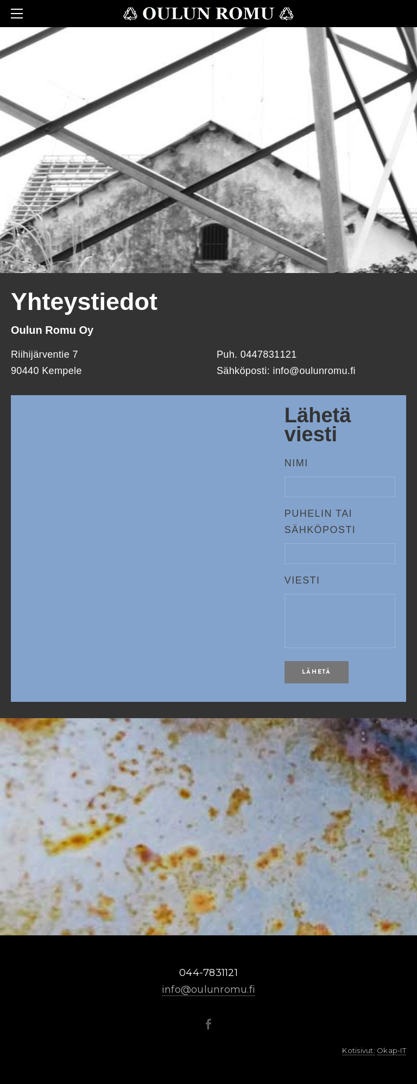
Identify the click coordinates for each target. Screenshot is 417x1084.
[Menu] (19, 13)
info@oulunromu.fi (208, 990)
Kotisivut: (358, 1050)
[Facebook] (208, 1024)
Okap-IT (391, 1050)
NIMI (296, 463)
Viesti (302, 580)
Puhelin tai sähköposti (320, 521)
